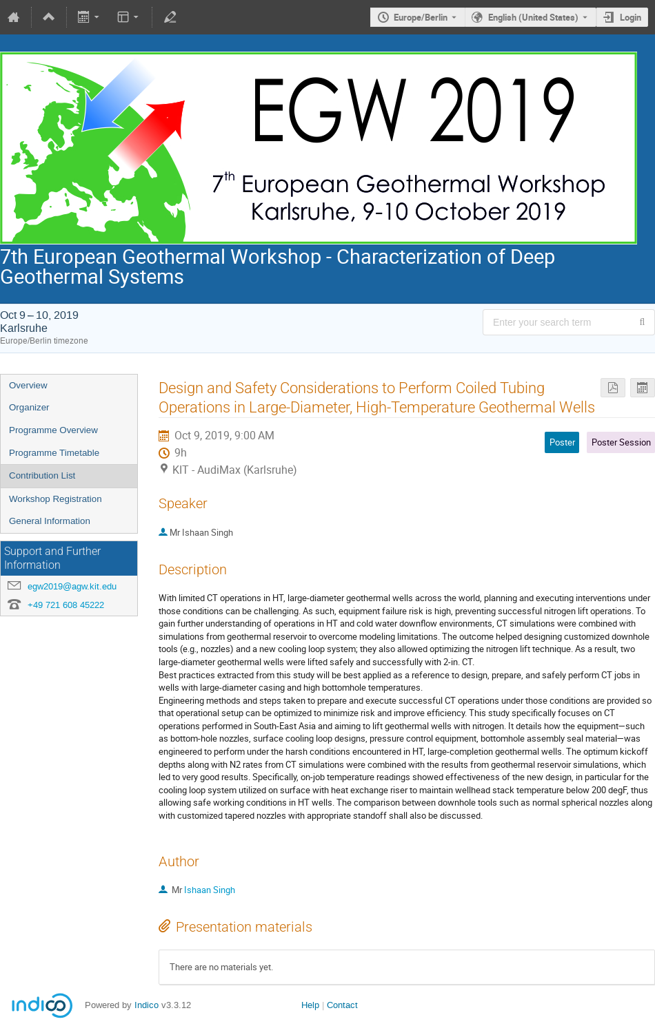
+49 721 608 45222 (66, 605)
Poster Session (621, 442)
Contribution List (42, 475)
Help (310, 1005)
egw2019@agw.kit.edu (72, 586)
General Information (49, 521)
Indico (146, 1005)
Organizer (29, 407)
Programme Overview (53, 430)
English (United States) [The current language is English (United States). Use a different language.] (533, 17)
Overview (28, 385)
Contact (342, 1005)
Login (630, 17)
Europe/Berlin (420, 17)
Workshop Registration (55, 499)
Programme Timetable (54, 453)
